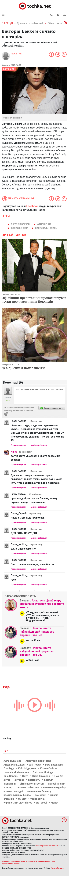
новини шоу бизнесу (39, 791)
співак (54, 795)
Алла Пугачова (13, 760)
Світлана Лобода (43, 772)
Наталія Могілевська (16, 772)
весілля (48, 779)
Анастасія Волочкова (38, 760)
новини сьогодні (13, 791)
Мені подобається (39, 445)
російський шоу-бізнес (17, 795)
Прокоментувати (18, 445)
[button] (58, 14)
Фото (25, 776)
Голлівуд (9, 768)
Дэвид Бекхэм (19, 228)
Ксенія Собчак (48, 768)
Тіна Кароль (11, 776)
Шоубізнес (8, 69)
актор (7, 779)
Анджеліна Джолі (14, 764)
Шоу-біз (58, 776)
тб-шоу (22, 798)
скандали (40, 795)
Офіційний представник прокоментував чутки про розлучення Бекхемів (34, 300)
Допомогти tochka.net (30, 23)
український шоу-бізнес (18, 802)
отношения (44, 224)
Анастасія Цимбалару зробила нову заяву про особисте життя (42, 604)
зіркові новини (56, 783)
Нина (14, 451)
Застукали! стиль (46, 228)
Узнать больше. (57, 868)
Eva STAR (16, 53)
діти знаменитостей (32, 783)
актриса (19, 779)
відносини (10, 783)
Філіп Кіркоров (41, 776)
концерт (9, 787)
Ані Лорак (35, 764)
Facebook (32, 206)
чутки (54, 802)
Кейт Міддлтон (27, 768)
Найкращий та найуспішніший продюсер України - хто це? (37, 631)
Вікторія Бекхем (20, 224)
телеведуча (37, 798)
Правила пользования (11, 861)
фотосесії (41, 802)
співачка (9, 798)
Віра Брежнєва (54, 764)
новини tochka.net (28, 787)
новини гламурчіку (54, 787)
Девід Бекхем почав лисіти (23, 368)
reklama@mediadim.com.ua (47, 846)
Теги (6, 750)
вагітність (34, 779)
